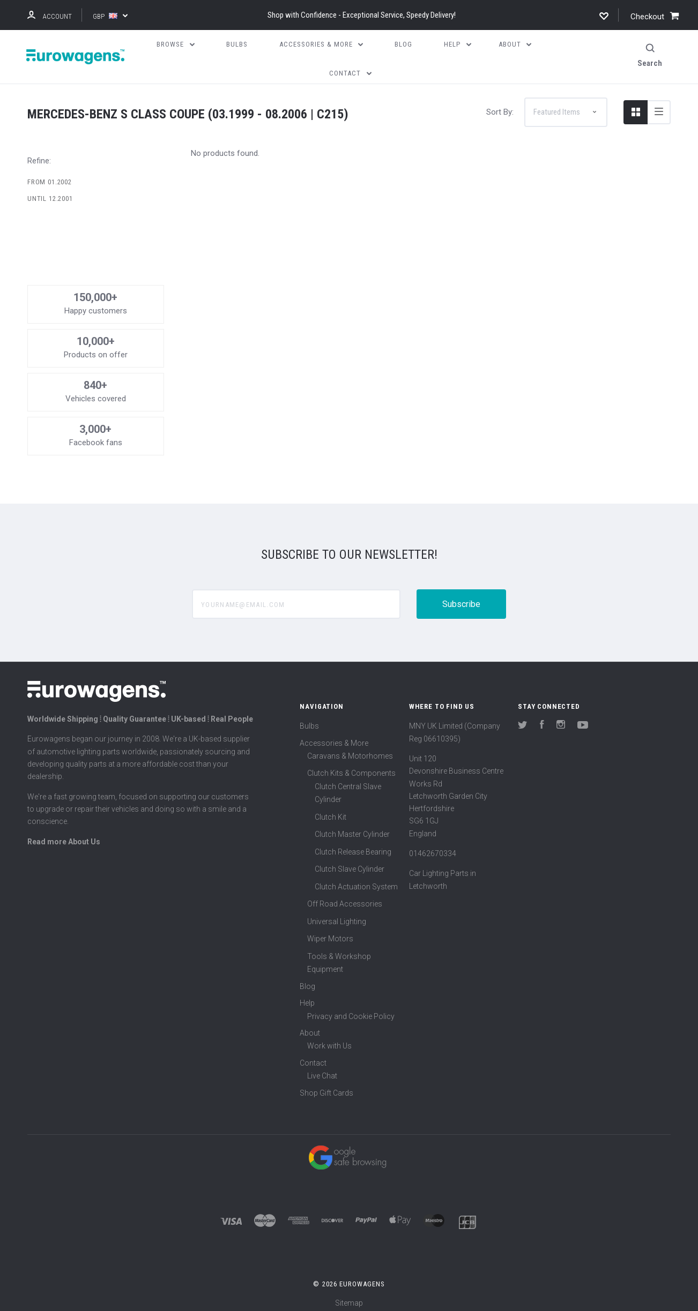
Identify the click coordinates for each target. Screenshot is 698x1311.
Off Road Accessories (344, 898)
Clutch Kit (330, 810)
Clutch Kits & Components (351, 767)
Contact (313, 1056)
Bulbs (309, 720)
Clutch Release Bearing (353, 845)
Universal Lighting (336, 915)
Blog (307, 980)
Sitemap (349, 1297)
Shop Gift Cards (326, 1086)
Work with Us (329, 1040)
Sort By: (500, 105)
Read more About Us (63, 835)
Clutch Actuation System (356, 880)
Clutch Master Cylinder (352, 828)
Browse (176, 44)
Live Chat (322, 1070)
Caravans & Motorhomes (350, 749)
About (310, 1026)
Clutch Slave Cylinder (349, 863)
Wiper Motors (330, 932)
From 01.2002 (49, 175)
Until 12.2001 (50, 193)
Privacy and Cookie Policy (351, 1010)
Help (307, 997)
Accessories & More (334, 736)
